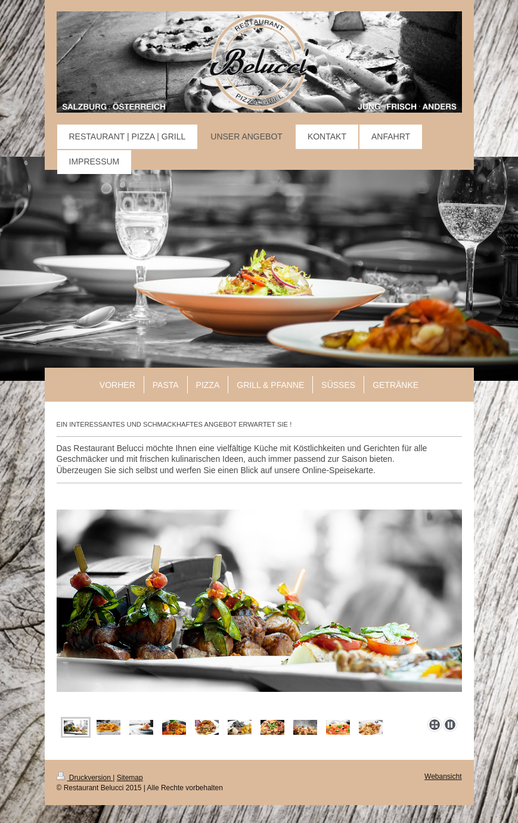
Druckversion (85, 778)
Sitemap (130, 778)
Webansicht (442, 776)
